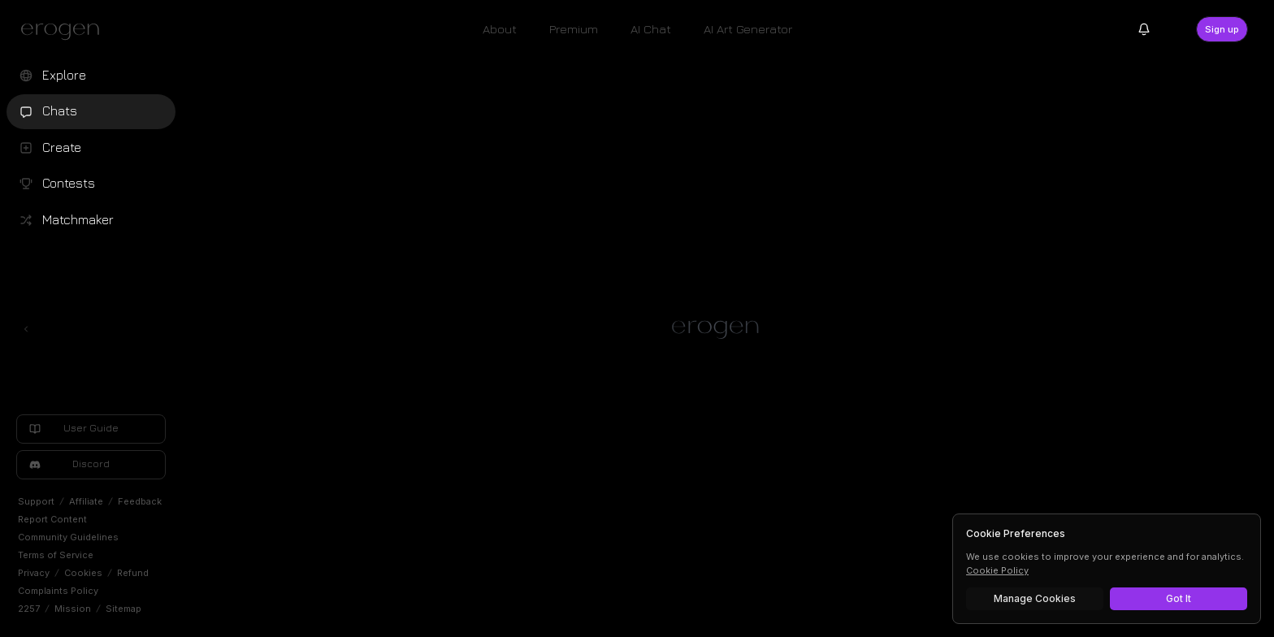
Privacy (34, 572)
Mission (72, 608)
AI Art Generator (748, 29)
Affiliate (86, 501)
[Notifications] (1144, 29)
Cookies (83, 572)
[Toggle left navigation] (26, 329)
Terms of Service (55, 555)
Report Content (52, 519)
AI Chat (650, 29)
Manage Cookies (1035, 598)
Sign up (1222, 29)
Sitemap (123, 608)
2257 (29, 608)
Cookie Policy (997, 570)
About (500, 29)
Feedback (140, 501)
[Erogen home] (64, 31)
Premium (573, 29)
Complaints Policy (58, 590)
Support (36, 501)
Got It (1178, 598)
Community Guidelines (68, 537)
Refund (133, 572)
